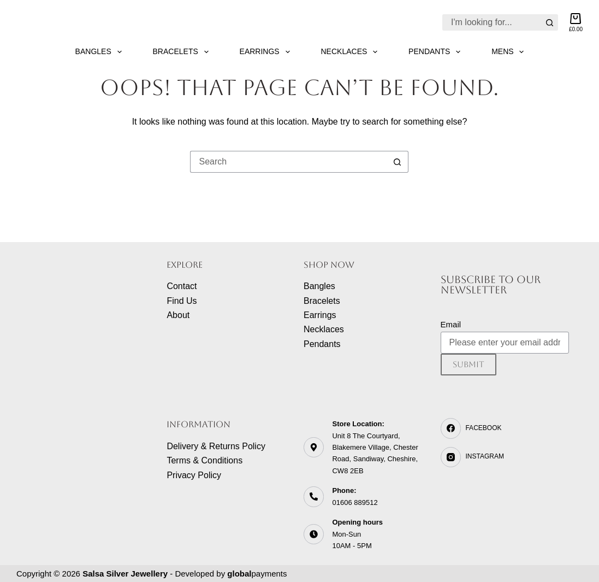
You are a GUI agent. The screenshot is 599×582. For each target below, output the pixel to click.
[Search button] (550, 22)
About (178, 315)
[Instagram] (505, 457)
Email (451, 324)
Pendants (436, 51)
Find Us (182, 300)
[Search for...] (492, 22)
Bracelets (183, 51)
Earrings (267, 51)
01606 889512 (354, 502)
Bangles (100, 51)
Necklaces (351, 51)
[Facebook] (505, 428)
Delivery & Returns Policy (216, 446)
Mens (509, 51)
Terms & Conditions (204, 460)
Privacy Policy (194, 475)
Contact (182, 286)
